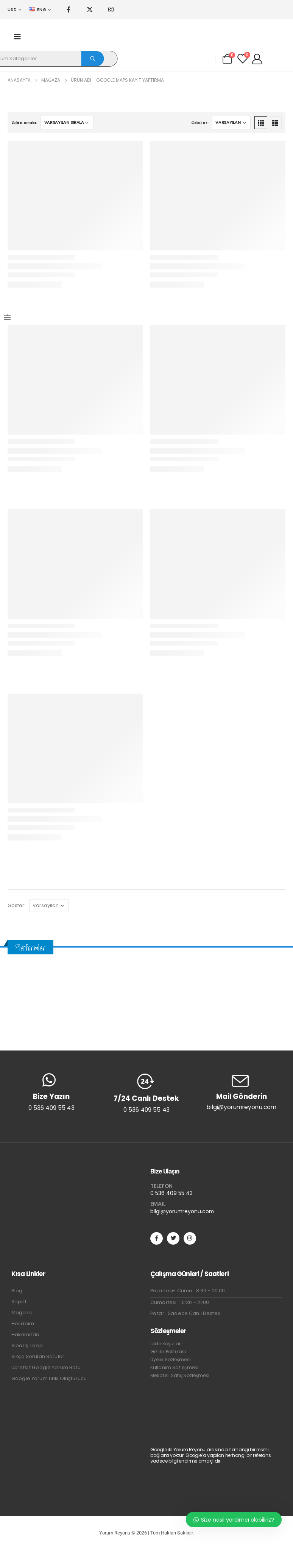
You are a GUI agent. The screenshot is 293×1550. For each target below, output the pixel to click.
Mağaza (21, 1312)
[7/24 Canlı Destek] (146, 1093)
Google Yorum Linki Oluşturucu (49, 1378)
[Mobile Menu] (17, 36)
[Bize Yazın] (51, 1092)
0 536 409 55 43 (171, 1193)
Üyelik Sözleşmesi (170, 1359)
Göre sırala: (24, 123)
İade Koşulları (166, 1343)
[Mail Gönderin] (241, 1091)
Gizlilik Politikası (168, 1351)
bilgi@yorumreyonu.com (182, 1211)
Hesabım (22, 1323)
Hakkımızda (25, 1334)
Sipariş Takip (27, 1345)
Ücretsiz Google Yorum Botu (46, 1367)
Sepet (18, 1301)
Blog (17, 1290)
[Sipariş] (67, 122)
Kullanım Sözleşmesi (174, 1367)
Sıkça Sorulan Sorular (37, 1356)
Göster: (199, 123)
